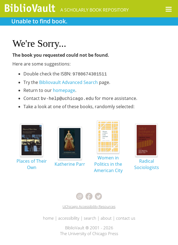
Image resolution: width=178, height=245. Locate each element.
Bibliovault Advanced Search (68, 82)
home (48, 218)
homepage (64, 90)
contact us (125, 218)
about (106, 218)
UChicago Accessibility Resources (89, 206)
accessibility (68, 218)
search (90, 218)
